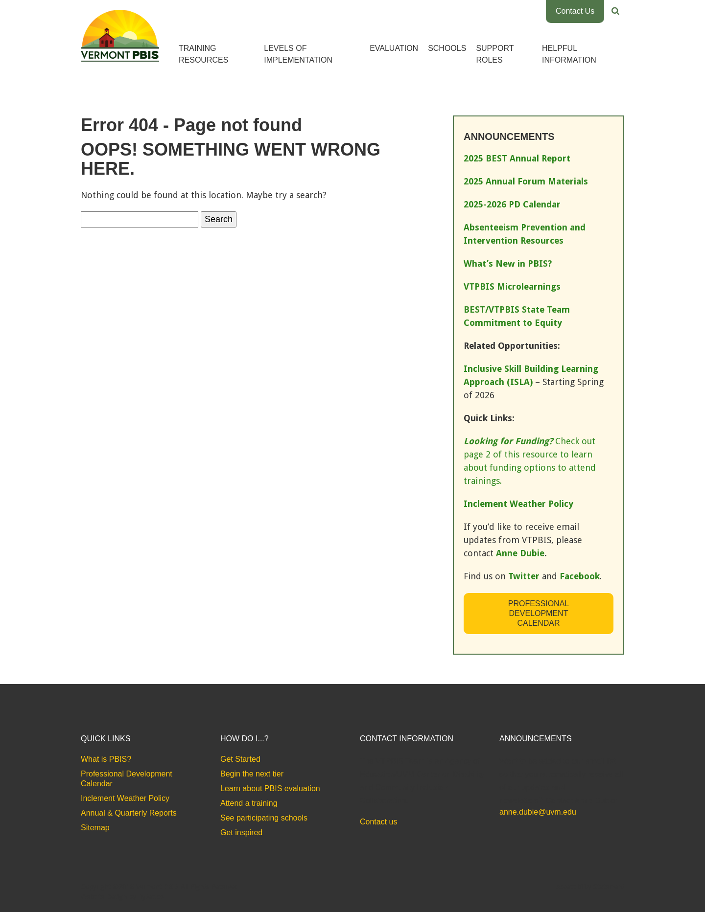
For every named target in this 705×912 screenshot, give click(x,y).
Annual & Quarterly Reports (129, 813)
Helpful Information (569, 54)
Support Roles (495, 54)
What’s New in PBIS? (508, 263)
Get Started (240, 759)
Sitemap (95, 827)
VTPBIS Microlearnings (512, 286)
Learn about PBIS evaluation (270, 788)
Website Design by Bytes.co (122, 897)
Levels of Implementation (298, 54)
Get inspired (241, 832)
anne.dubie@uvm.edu (537, 812)
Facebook (580, 576)
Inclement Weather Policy (125, 798)
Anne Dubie (520, 553)
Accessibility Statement (590, 886)
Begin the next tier (251, 774)
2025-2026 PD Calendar (512, 204)
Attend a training (249, 803)
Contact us (378, 822)
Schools (447, 48)
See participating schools (263, 818)
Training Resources (203, 54)
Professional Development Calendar (538, 613)
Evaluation (394, 48)
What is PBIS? (106, 759)
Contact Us (575, 11)
